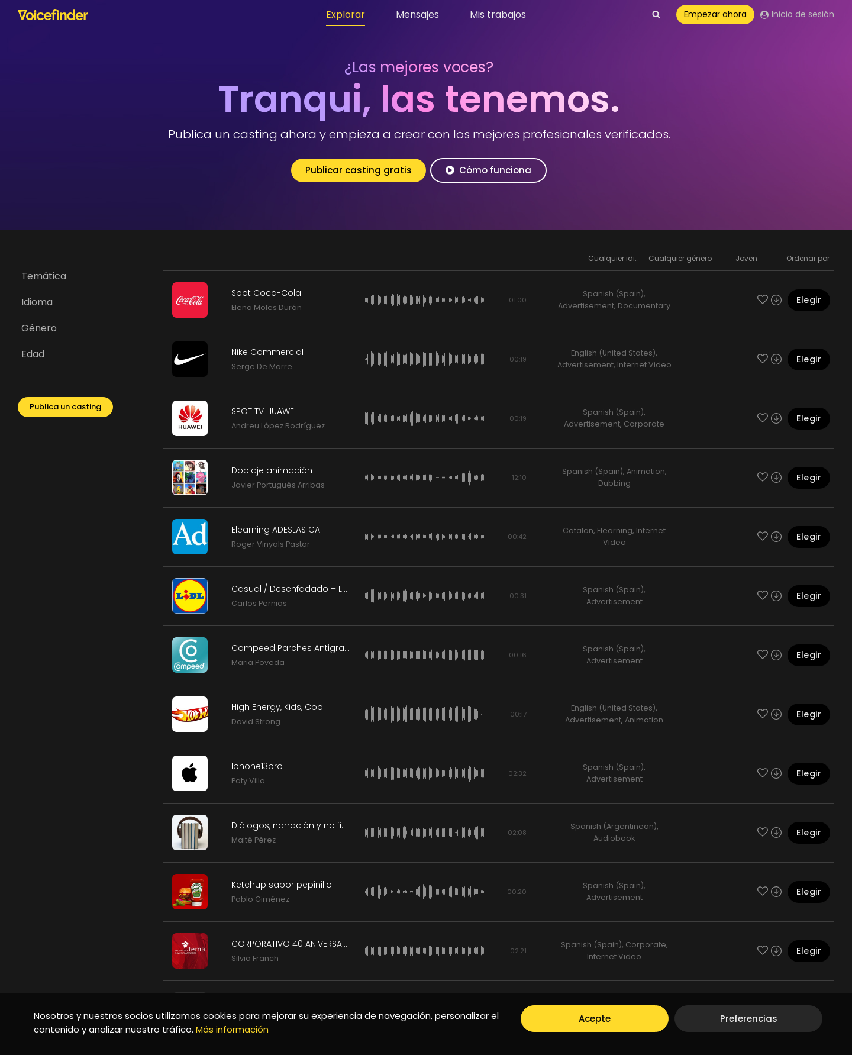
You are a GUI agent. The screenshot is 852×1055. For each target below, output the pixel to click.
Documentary (644, 306)
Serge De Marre (261, 367)
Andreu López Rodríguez (278, 426)
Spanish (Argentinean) (613, 826)
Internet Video (644, 365)
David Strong (255, 722)
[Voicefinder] (53, 14)
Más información (232, 1029)
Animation (646, 471)
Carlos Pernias (259, 603)
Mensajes (417, 14)
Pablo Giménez (260, 899)
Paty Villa (248, 781)
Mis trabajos (498, 14)
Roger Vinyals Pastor (270, 544)
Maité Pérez (253, 840)
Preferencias (748, 1018)
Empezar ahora (715, 14)
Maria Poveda (258, 662)
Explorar (345, 14)
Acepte (595, 1018)
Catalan (578, 530)
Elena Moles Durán (266, 307)
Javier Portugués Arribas (278, 485)
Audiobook (614, 838)
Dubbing (614, 483)
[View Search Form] (656, 15)
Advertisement (586, 306)
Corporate (644, 424)
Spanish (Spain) (613, 294)
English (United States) (613, 353)
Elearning (614, 530)
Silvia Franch (255, 958)
